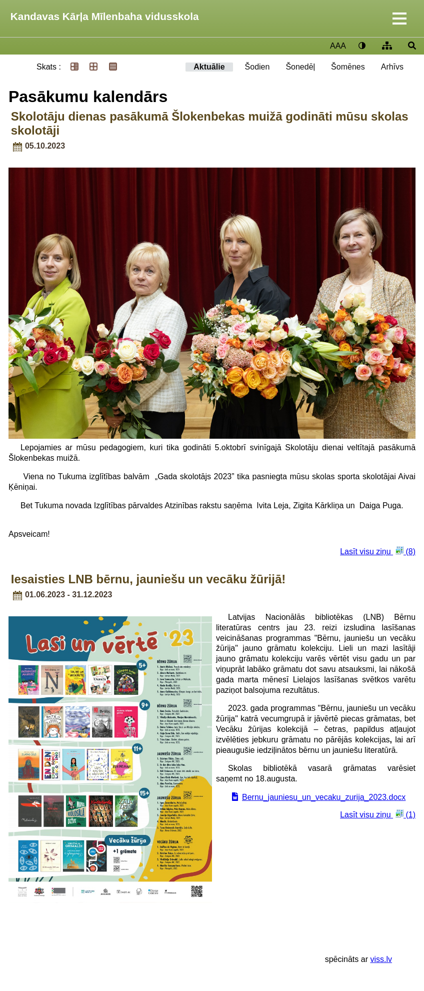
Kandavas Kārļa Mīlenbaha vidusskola (104, 16)
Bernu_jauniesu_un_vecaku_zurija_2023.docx (324, 797)
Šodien (257, 67)
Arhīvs (392, 67)
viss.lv (381, 959)
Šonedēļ (300, 67)
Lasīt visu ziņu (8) (378, 551)
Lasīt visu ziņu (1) (378, 814)
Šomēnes (348, 67)
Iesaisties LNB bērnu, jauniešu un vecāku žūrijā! (148, 579)
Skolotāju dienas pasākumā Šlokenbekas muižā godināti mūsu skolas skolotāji (209, 123)
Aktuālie (209, 67)
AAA (338, 46)
